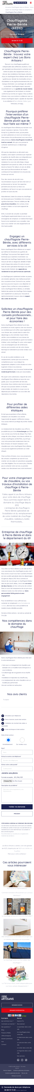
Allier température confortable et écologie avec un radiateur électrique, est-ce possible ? (17, 938)
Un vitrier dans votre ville (24, 1048)
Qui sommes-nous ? (7, 1021)
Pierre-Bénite (18, 101)
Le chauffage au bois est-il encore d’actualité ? (17, 916)
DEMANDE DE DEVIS (17, 1005)
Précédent (17, 813)
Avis (2, 1041)
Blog (2, 1030)
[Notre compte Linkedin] (18, 1060)
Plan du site (24, 1073)
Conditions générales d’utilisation (21, 1070)
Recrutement (21, 1024)
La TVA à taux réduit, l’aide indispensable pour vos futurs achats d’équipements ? (17, 984)
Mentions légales (7, 1070)
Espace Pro (20, 1021)
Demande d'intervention (17, 1010)
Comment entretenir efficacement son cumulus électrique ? (17, 894)
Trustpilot (6, 700)
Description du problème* (9, 785)
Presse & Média (6, 1033)
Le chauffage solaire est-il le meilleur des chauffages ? (17, 961)
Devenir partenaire (6, 1038)
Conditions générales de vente (12, 1073)
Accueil (7, 7)
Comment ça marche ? (8, 1024)
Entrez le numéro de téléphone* (11, 756)
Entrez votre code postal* (9, 764)
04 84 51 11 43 (17, 41)
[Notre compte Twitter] (26, 1060)
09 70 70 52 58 (21, 3)
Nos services (21, 1056)
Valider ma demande (17, 807)
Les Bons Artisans (16, 1066)
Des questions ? (6, 1027)
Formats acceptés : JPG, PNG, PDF (12, 777)
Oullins (25, 101)
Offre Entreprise (6, 1036)
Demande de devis (17, 34)
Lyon (29, 101)
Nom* (3, 748)
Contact (3, 1044)
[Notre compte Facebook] (22, 1060)
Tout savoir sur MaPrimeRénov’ (17, 888)
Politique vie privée (16, 1075)
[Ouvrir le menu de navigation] (31, 3)
